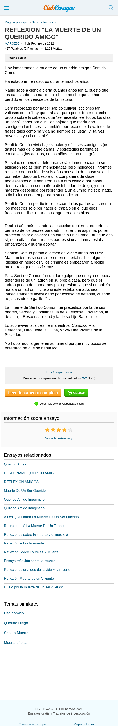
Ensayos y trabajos (32, 724)
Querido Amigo (15, 464)
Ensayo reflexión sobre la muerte (29, 561)
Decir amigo (14, 613)
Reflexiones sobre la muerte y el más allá (36, 534)
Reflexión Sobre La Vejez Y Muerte (31, 552)
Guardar (76, 392)
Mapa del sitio (83, 724)
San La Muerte (16, 633)
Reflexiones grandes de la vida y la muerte (37, 569)
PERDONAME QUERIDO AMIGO (30, 473)
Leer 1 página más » (59, 372)
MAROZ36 (12, 43)
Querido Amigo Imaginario (24, 499)
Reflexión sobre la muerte (24, 543)
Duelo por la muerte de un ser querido (33, 587)
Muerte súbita (15, 643)
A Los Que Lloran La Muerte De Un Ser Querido (41, 517)
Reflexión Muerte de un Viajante (29, 578)
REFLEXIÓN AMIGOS (21, 482)
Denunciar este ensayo (59, 438)
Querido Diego (16, 623)
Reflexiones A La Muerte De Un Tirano (34, 526)
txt (84, 378)
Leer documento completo (33, 392)
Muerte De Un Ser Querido (25, 490)
